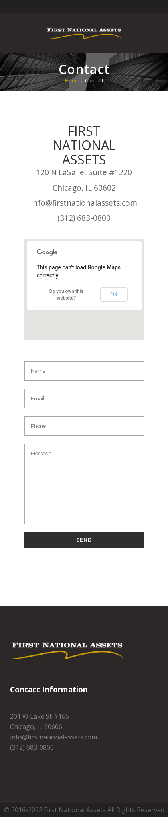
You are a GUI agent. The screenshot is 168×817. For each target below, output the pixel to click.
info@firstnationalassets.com (84, 202)
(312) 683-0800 (84, 218)
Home (72, 80)
